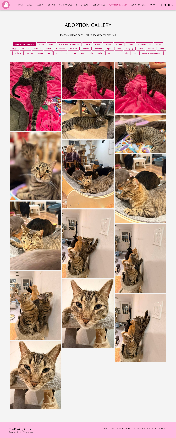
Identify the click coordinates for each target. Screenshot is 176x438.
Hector (151, 49)
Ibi (49, 53)
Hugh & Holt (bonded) (24, 44)
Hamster (98, 49)
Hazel (48, 49)
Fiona (158, 44)
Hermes (30, 53)
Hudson (25, 49)
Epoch (87, 44)
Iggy (58, 53)
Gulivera (73, 49)
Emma (41, 44)
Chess (130, 44)
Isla (91, 53)
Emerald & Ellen (144, 44)
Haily (141, 49)
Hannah (37, 49)
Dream (108, 44)
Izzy (83, 53)
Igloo (109, 49)
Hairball (86, 49)
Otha (162, 49)
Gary (119, 49)
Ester (51, 44)
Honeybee (60, 49)
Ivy (118, 53)
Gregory (129, 49)
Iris (126, 53)
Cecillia (119, 44)
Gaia (109, 53)
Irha (74, 53)
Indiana (18, 53)
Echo (100, 53)
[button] (161, 5)
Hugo (14, 49)
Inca (134, 53)
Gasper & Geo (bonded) (151, 53)
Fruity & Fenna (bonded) (69, 44)
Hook (40, 53)
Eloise (97, 44)
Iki (66, 53)
